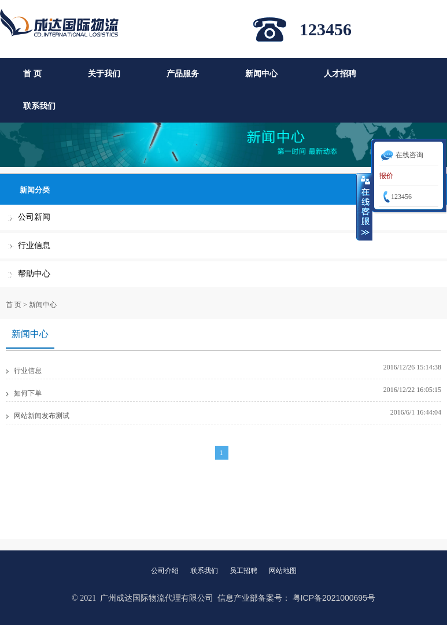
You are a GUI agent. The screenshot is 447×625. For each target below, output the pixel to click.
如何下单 (28, 393)
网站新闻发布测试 (41, 416)
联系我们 (39, 106)
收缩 (364, 206)
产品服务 (183, 73)
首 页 (32, 73)
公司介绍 (165, 571)
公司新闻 (34, 217)
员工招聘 (243, 571)
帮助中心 (34, 273)
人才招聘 (340, 73)
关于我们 (104, 73)
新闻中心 (261, 73)
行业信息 (34, 245)
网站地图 (283, 571)
